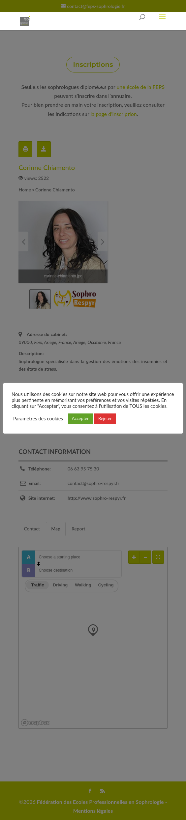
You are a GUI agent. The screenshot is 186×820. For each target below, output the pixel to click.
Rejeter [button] (105, 418)
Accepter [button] (80, 418)
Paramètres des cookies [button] (38, 418)
